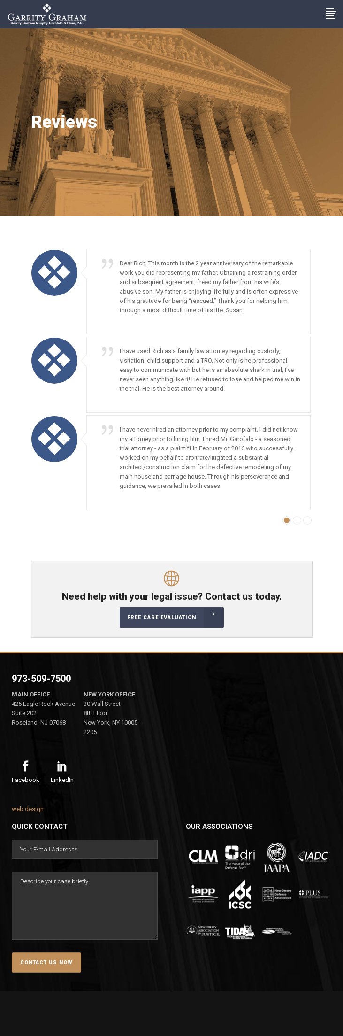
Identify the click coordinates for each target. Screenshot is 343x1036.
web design (28, 808)
